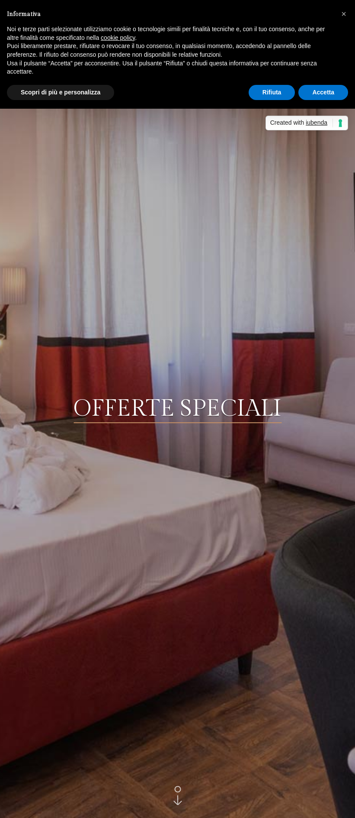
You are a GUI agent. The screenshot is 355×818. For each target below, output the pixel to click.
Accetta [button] (323, 92)
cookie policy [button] (118, 37)
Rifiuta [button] (271, 92)
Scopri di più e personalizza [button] (60, 92)
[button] (344, 14)
